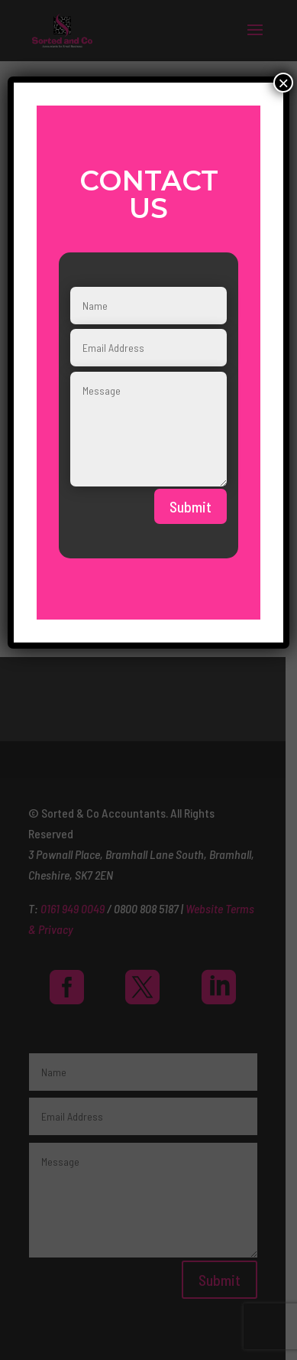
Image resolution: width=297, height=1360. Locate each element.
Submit (190, 506)
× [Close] (283, 83)
